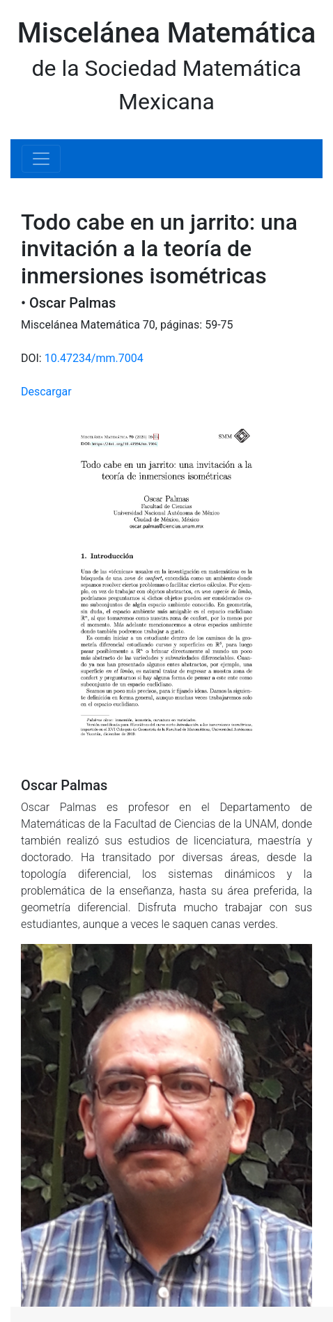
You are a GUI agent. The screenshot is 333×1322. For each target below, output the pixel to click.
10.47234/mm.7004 (94, 358)
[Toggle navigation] (41, 159)
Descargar (46, 391)
